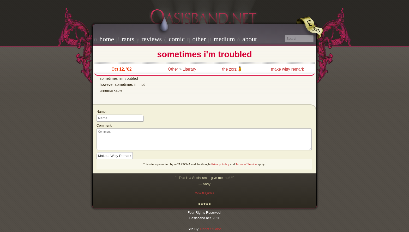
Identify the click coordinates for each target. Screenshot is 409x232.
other (199, 39)
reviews (151, 39)
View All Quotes (204, 193)
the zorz (229, 69)
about (249, 39)
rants (128, 39)
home (106, 39)
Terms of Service (246, 164)
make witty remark (287, 69)
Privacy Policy (220, 164)
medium (224, 39)
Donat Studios (210, 229)
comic (177, 39)
